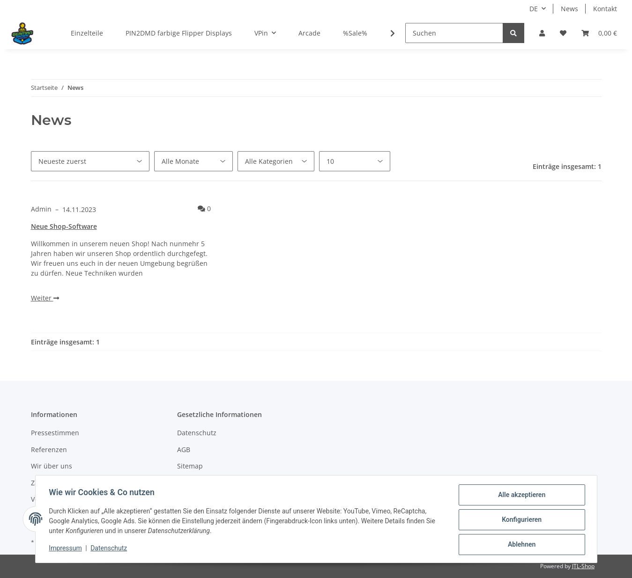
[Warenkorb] (599, 33)
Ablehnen (520, 545)
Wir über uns (51, 465)
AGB (183, 449)
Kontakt (605, 8)
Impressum (67, 549)
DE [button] (533, 8)
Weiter (45, 297)
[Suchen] (454, 33)
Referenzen (49, 449)
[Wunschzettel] (563, 33)
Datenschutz (196, 432)
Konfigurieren (520, 520)
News (569, 8)
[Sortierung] (90, 161)
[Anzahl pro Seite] (354, 161)
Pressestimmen (55, 432)
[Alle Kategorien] (276, 161)
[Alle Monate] (193, 161)
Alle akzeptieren (520, 496)
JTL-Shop (583, 566)
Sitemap (190, 465)
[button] (542, 33)
